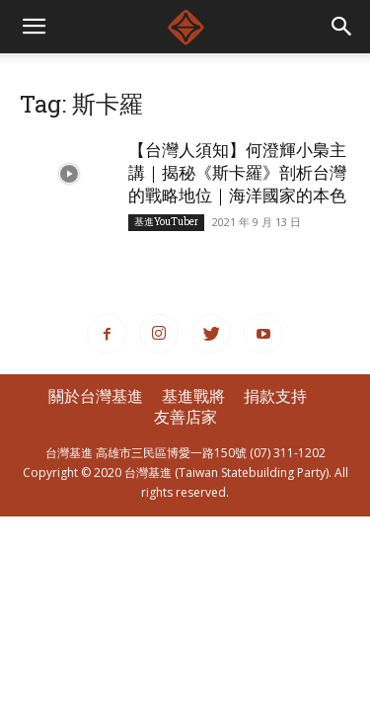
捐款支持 (275, 396)
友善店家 (185, 417)
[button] (342, 26)
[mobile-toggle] (33, 26)
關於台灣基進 (95, 396)
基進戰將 (193, 396)
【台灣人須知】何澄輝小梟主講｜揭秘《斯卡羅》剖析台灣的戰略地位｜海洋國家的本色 (237, 172)
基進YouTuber (166, 221)
